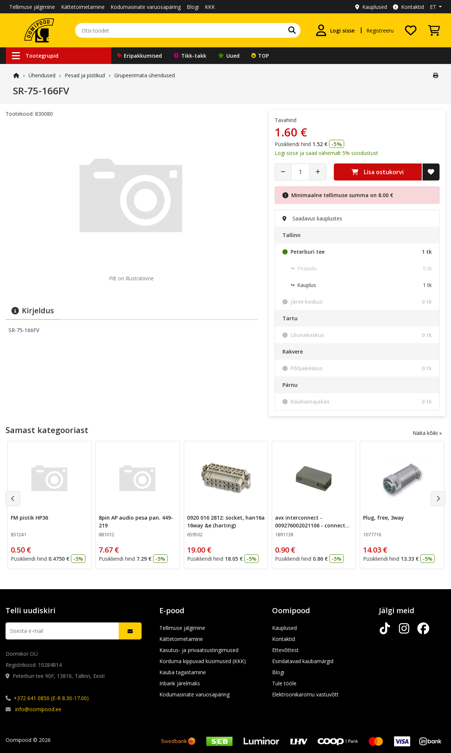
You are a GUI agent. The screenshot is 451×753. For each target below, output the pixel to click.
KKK (210, 6)
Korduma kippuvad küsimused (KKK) (202, 661)
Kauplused (371, 6)
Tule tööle (284, 683)
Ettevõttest (285, 650)
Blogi (193, 6)
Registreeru (380, 30)
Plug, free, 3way (383, 517)
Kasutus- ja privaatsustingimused (198, 650)
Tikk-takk (190, 55)
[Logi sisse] (335, 30)
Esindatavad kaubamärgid (302, 661)
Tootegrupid (35, 55)
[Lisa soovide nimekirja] (431, 171)
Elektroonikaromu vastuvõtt (305, 694)
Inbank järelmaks (179, 683)
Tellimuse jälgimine (32, 6)
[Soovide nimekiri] (410, 30)
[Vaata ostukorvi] (434, 30)
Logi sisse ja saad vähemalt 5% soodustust (326, 152)
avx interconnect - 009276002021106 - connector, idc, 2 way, (313, 525)
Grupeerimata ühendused (144, 75)
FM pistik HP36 (29, 517)
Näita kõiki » (427, 432)
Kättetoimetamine (83, 6)
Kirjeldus (32, 310)
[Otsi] (292, 30)
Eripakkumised (139, 55)
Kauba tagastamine (182, 672)
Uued (229, 55)
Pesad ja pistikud (85, 75)
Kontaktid (408, 6)
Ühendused (41, 75)
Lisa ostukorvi (378, 172)
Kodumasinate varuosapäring (146, 6)
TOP (260, 55)
